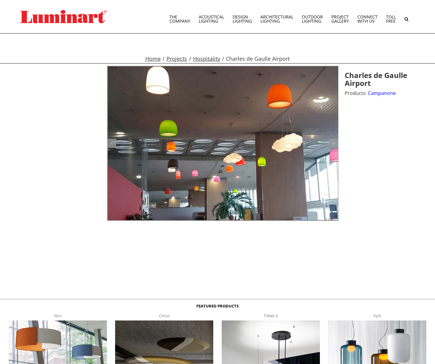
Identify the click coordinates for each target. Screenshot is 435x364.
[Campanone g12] (223, 143)
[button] (406, 16)
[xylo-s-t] (377, 322)
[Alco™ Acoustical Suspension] (58, 322)
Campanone (382, 93)
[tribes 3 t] (271, 322)
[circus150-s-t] (164, 322)
